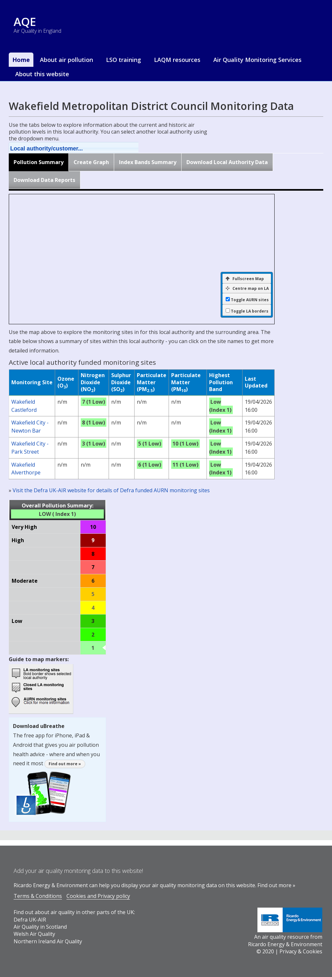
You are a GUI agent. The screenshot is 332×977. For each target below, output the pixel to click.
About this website (42, 74)
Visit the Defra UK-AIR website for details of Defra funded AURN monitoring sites (111, 490)
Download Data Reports (44, 180)
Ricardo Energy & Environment (285, 944)
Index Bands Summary (147, 162)
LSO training (123, 60)
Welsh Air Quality (34, 933)
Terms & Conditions (38, 896)
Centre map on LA (247, 288)
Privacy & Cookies (300, 951)
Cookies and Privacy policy (98, 896)
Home (21, 60)
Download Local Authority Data (227, 162)
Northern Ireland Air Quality (48, 941)
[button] (82, 147)
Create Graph (91, 162)
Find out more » (65, 764)
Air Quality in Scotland (40, 926)
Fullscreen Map (245, 278)
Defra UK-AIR (30, 919)
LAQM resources (177, 60)
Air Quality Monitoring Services (257, 60)
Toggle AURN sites (250, 300)
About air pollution (66, 60)
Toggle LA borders (249, 311)
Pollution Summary (39, 162)
